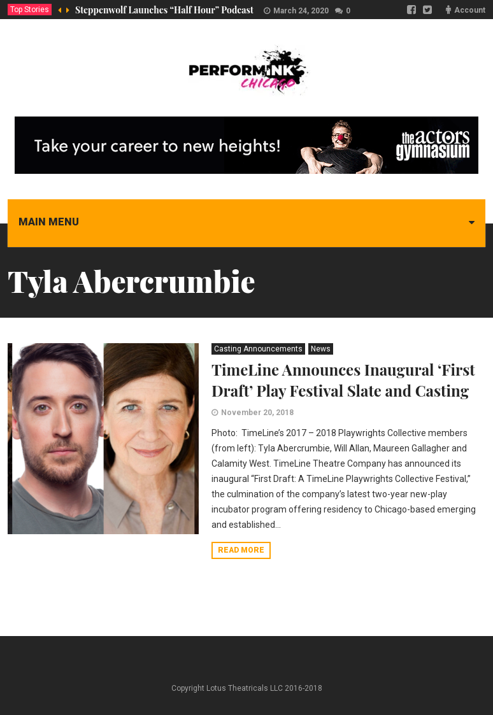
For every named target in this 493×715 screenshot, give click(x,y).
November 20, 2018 (257, 412)
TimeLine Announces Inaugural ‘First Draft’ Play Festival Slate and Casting (343, 379)
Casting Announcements (258, 348)
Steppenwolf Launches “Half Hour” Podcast (164, 10)
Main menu (48, 222)
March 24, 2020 (301, 10)
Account (469, 10)
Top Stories (29, 9)
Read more (241, 550)
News (321, 348)
